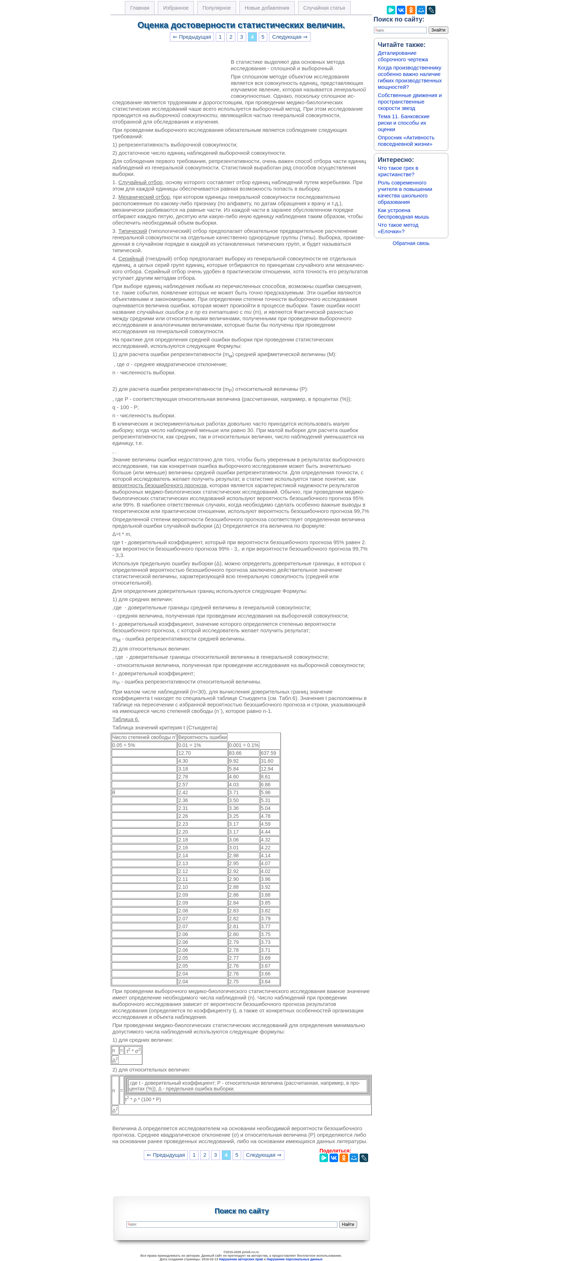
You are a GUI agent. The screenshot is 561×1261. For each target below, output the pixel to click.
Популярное (217, 8)
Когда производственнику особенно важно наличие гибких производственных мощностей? (410, 77)
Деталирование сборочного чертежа (403, 56)
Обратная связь (410, 243)
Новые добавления (267, 8)
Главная (139, 8)
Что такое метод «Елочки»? (398, 228)
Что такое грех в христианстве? (398, 171)
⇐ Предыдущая (192, 37)
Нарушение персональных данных (295, 1259)
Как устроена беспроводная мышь (403, 213)
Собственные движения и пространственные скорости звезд (410, 101)
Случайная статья (324, 8)
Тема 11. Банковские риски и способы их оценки (404, 122)
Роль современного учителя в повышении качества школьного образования (405, 192)
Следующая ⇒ (290, 37)
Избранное (176, 8)
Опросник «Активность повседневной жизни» (406, 140)
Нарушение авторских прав (241, 1259)
